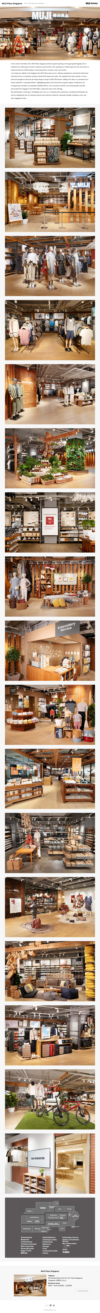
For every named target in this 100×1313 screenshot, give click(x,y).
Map (63, 1280)
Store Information (83, 1291)
